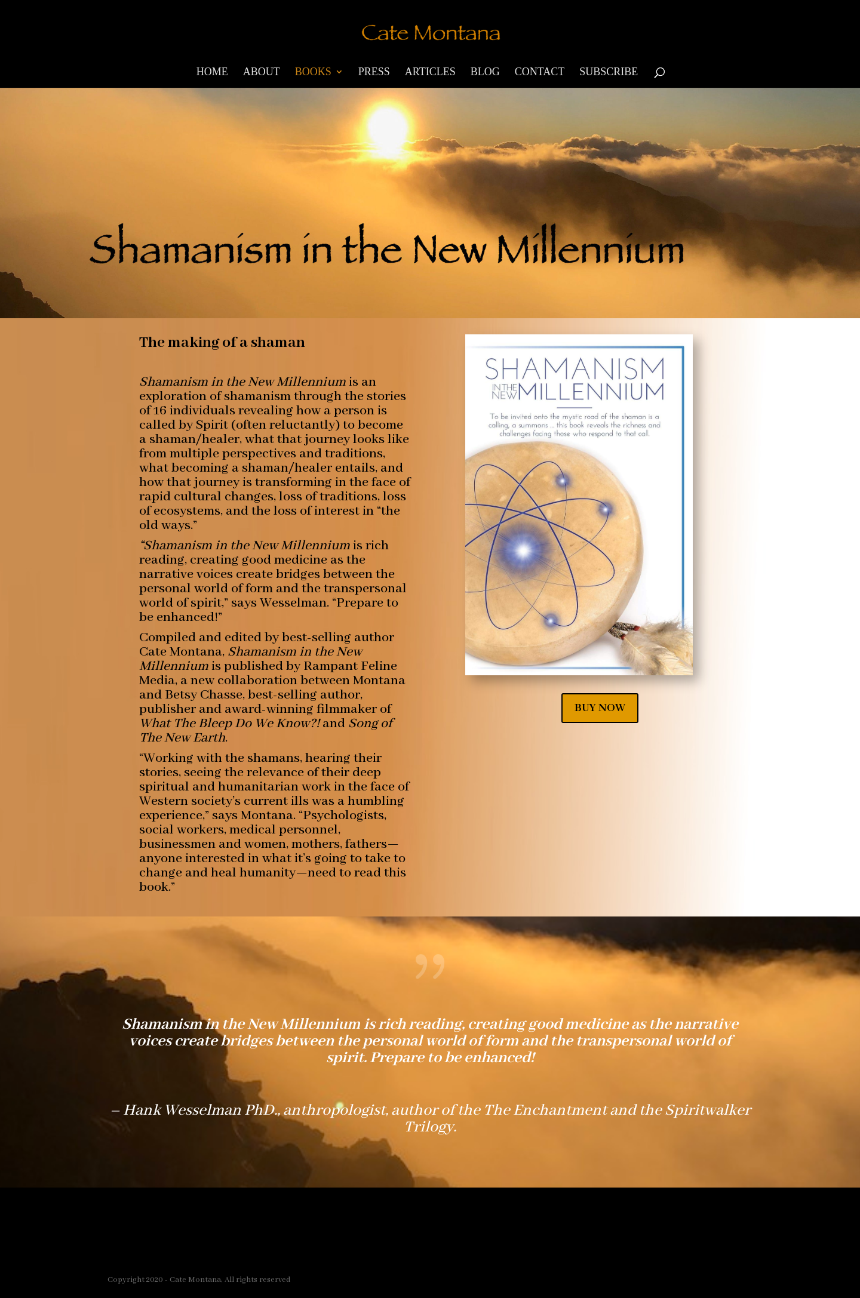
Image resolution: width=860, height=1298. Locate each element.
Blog (485, 72)
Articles (430, 72)
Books (313, 72)
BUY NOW (600, 708)
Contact (540, 72)
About (261, 72)
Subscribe (608, 72)
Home (212, 72)
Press (374, 72)
